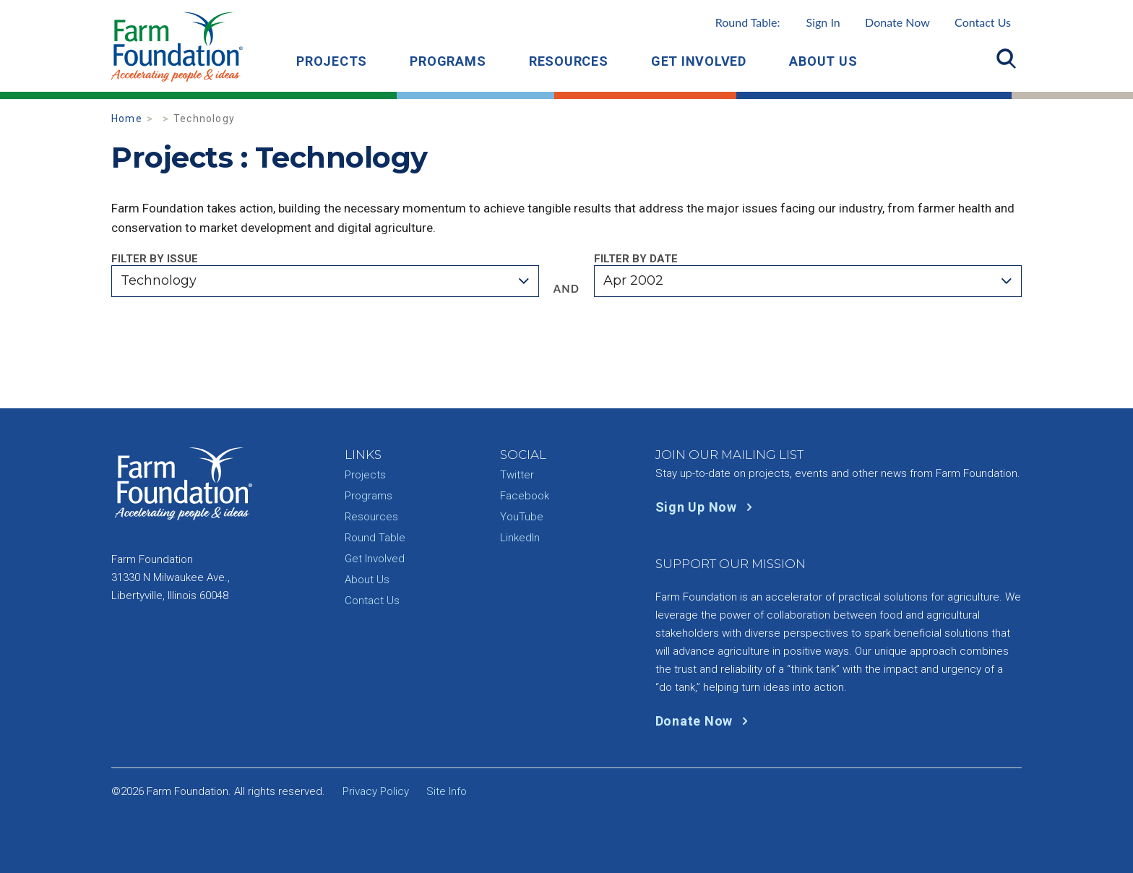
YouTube (521, 516)
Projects (331, 61)
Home (126, 118)
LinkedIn (520, 537)
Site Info (446, 791)
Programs (448, 61)
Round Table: (777, 22)
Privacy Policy (376, 791)
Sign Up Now (707, 507)
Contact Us (983, 22)
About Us (823, 61)
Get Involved (698, 61)
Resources (568, 61)
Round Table (375, 537)
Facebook (524, 495)
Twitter (517, 474)
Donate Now (897, 22)
